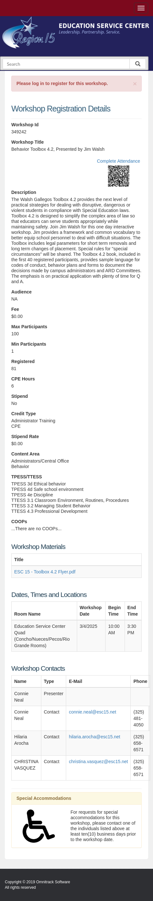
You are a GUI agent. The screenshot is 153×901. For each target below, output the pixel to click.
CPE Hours (23, 378)
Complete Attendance (118, 161)
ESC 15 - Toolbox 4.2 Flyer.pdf (45, 571)
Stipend (19, 396)
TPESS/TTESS (26, 476)
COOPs (19, 521)
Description (23, 192)
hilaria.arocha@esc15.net (94, 736)
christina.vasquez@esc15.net (98, 761)
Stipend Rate (25, 436)
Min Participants (28, 344)
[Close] (135, 83)
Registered (23, 361)
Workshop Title (27, 142)
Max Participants (29, 326)
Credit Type (23, 413)
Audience (21, 291)
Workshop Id (25, 124)
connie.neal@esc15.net (92, 711)
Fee (15, 309)
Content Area (25, 453)
